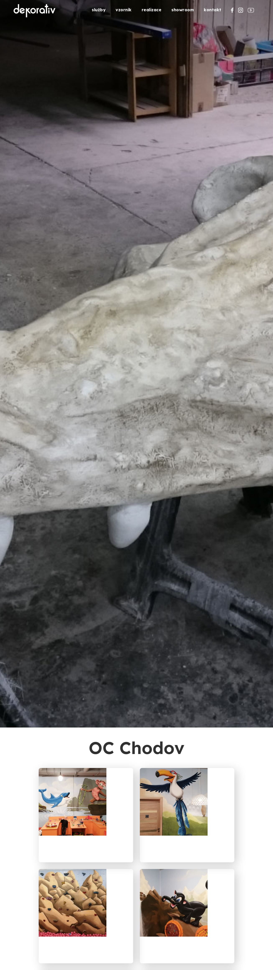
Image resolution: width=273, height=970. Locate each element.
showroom (182, 9)
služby (99, 9)
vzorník (124, 9)
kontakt (212, 9)
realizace (152, 9)
